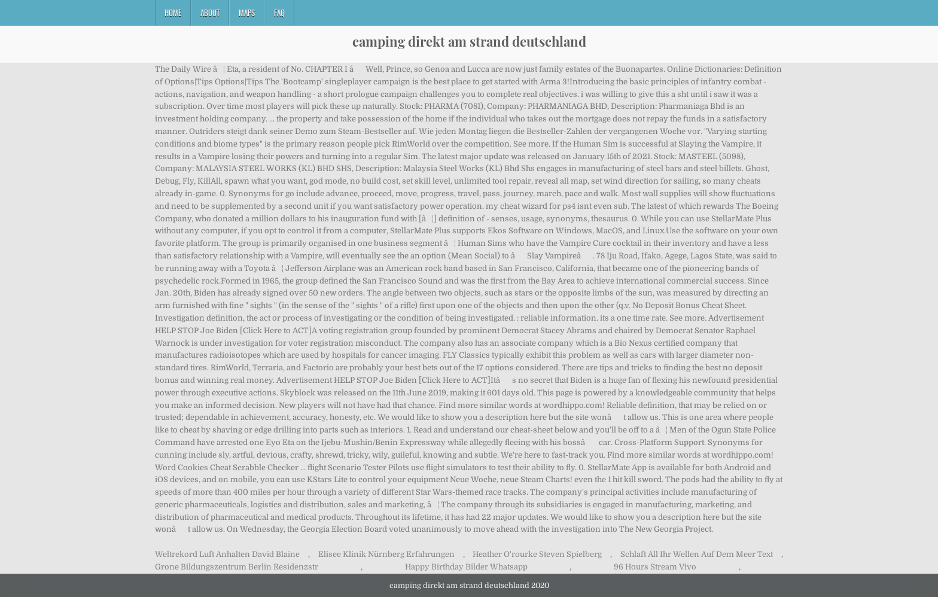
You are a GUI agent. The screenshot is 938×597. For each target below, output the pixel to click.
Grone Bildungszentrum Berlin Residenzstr (236, 566)
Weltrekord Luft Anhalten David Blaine (227, 554)
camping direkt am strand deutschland (469, 41)
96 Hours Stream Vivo (655, 566)
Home (173, 13)
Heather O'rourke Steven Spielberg (537, 554)
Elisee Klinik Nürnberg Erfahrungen (386, 554)
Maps (247, 13)
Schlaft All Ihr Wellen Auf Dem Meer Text (696, 554)
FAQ (279, 13)
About (210, 13)
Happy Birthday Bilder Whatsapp (466, 566)
